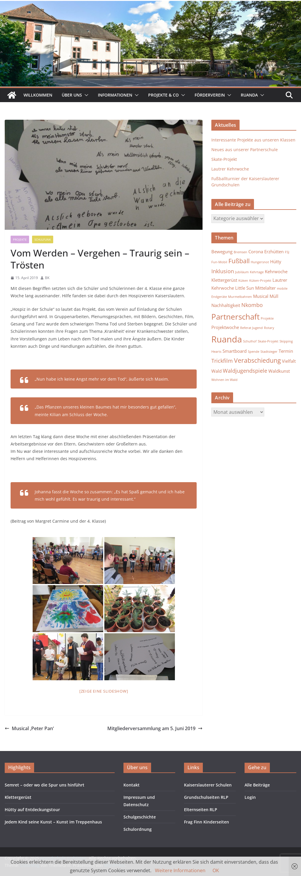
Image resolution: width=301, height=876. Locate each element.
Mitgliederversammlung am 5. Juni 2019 (155, 728)
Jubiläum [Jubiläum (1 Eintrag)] (242, 272)
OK (216, 870)
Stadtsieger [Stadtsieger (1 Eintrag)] (268, 352)
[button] (85, 95)
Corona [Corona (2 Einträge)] (255, 251)
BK (47, 277)
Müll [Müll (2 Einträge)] (274, 296)
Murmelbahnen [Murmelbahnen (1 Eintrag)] (240, 297)
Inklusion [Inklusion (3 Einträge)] (222, 271)
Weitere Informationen (180, 870)
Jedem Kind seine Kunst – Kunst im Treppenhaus (53, 822)
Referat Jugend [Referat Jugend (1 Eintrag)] (251, 328)
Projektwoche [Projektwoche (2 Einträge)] (225, 327)
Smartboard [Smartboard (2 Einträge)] (235, 351)
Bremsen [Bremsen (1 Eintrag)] (240, 252)
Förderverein (210, 95)
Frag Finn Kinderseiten (206, 822)
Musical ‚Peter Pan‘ (29, 728)
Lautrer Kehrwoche (230, 169)
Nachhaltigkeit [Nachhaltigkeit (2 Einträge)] (225, 305)
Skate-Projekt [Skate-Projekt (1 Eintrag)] (268, 341)
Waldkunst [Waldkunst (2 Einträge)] (279, 371)
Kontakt (131, 785)
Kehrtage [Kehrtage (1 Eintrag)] (257, 272)
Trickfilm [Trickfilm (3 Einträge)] (222, 360)
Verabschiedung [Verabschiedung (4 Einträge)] (257, 360)
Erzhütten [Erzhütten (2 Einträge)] (274, 251)
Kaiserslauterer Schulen (208, 785)
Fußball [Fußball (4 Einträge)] (239, 261)
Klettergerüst (18, 797)
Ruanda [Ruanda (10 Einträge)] (226, 339)
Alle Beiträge (257, 785)
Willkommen (38, 95)
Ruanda (249, 95)
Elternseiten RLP (200, 809)
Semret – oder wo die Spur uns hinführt (44, 785)
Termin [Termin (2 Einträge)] (286, 351)
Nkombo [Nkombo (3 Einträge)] (252, 304)
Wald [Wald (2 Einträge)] (216, 371)
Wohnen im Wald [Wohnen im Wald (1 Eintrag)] (224, 380)
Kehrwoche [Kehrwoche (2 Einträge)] (276, 271)
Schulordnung (137, 829)
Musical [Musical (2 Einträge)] (260, 296)
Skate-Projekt (224, 159)
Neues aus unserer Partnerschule (244, 149)
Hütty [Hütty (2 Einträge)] (275, 261)
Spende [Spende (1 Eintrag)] (253, 352)
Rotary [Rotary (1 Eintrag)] (269, 328)
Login (250, 797)
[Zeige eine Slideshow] (103, 691)
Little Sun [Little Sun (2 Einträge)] (244, 288)
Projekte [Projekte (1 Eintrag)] (267, 318)
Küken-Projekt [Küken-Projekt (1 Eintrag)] (260, 281)
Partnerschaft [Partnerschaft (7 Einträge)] (235, 316)
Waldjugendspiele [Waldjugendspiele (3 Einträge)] (245, 370)
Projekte (20, 239)
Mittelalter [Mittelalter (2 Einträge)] (265, 288)
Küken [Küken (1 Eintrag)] (243, 281)
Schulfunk (42, 239)
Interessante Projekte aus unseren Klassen (253, 140)
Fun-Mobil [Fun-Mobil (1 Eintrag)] (219, 262)
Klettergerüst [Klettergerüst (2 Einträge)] (224, 280)
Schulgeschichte (139, 817)
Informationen (115, 95)
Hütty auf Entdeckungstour (32, 809)
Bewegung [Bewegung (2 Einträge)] (222, 251)
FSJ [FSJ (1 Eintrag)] (287, 252)
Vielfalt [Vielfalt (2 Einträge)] (289, 361)
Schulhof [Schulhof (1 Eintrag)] (250, 341)
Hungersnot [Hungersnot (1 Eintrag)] (260, 262)
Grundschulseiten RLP (206, 797)
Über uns (72, 95)
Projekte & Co (163, 95)
